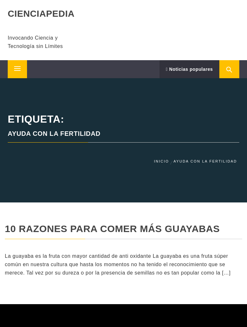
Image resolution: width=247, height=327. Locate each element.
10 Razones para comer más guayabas (112, 228)
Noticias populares (189, 69)
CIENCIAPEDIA (41, 14)
